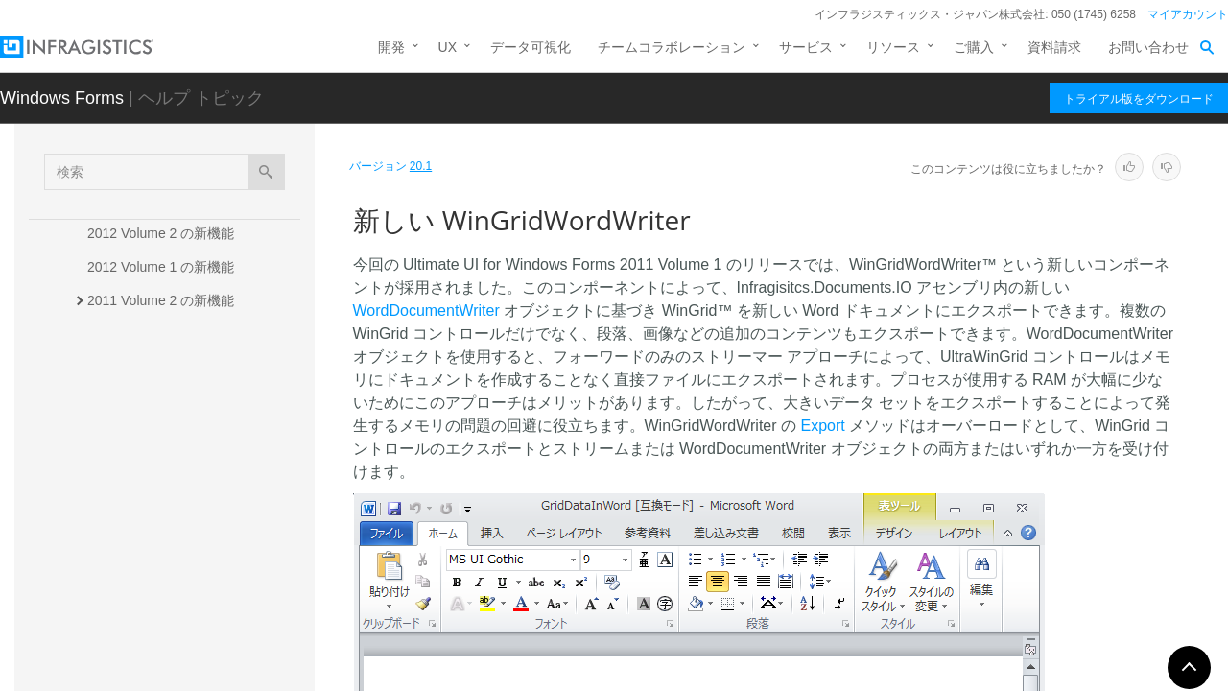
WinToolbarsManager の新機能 (197, 503)
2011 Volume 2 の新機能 (160, 300)
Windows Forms (62, 97)
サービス (806, 47)
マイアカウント (1187, 14)
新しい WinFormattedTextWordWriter (193, 426)
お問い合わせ (1148, 47)
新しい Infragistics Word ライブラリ (205, 373)
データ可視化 (530, 47)
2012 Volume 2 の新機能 (160, 233)
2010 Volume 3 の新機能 (160, 610)
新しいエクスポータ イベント (194, 570)
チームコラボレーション (671, 47)
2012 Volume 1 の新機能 (160, 266)
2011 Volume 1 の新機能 (162, 334)
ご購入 (974, 47)
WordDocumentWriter (426, 310)
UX (447, 47)
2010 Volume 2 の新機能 (160, 644)
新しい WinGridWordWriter (189, 469)
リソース (893, 47)
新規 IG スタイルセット (176, 536)
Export (822, 425)
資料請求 (1054, 47)
